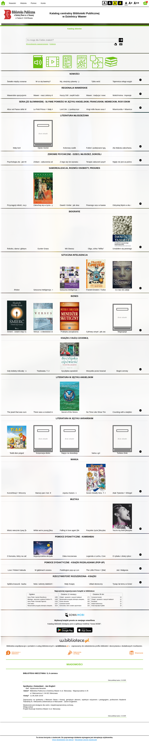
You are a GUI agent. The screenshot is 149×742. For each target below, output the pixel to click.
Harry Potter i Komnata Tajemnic (37, 601)
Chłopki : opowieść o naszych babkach (71, 597)
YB (115, 3)
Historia (23, 3)
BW (109, 3)
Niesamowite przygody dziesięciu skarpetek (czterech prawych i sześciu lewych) (51, 605)
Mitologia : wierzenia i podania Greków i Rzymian (42, 599)
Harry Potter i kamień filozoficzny (37, 597)
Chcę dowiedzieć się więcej (62, 740)
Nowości (12, 3)
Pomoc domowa (64, 601)
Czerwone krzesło (65, 603)
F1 (130, 3)
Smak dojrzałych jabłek (98, 605)
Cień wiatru (31, 603)
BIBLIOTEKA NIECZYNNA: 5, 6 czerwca (40, 673)
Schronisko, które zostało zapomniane (70, 605)
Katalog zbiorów (74, 29)
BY (120, 3)
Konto (43, 3)
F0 (126, 3)
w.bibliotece (62, 646)
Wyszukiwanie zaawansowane (37, 44)
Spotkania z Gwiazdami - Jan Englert (39, 686)
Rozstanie (94, 601)
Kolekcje (52, 44)
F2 (136, 3)
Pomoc (34, 3)
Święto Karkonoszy (96, 603)
